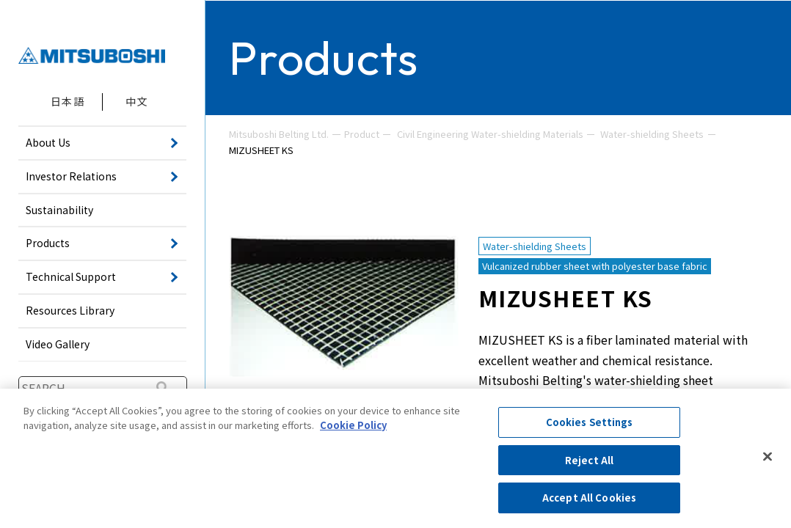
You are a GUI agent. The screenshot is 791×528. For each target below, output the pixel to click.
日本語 (67, 101)
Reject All (589, 460)
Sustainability (59, 209)
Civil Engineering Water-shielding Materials (490, 134)
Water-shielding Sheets (652, 134)
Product (361, 134)
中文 (136, 101)
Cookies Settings (589, 422)
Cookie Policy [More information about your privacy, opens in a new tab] (353, 425)
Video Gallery (58, 344)
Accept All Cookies (589, 498)
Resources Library (70, 310)
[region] (395, 458)
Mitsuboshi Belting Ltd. (279, 134)
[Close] (767, 457)
